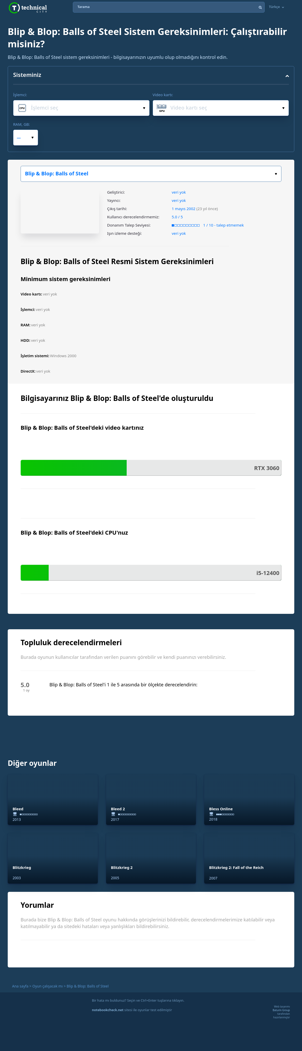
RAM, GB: (21, 124)
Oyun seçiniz (276, 174)
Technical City (28, 7)
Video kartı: (163, 94)
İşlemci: (20, 94)
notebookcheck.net (107, 1010)
